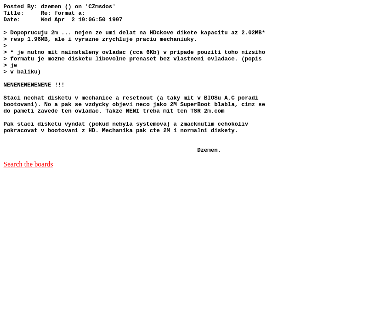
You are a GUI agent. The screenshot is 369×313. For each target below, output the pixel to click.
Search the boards (28, 194)
